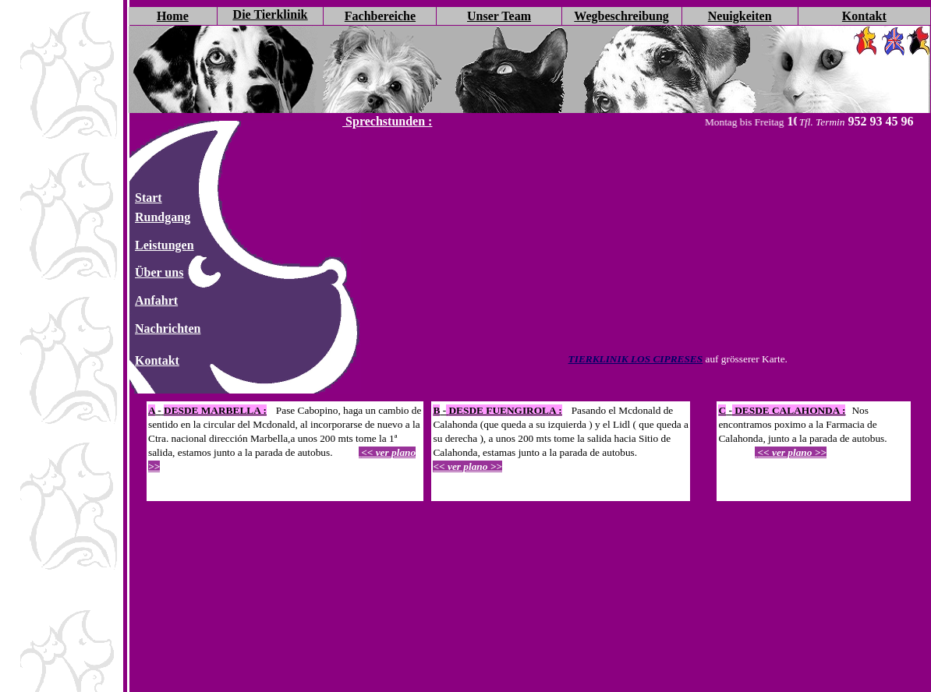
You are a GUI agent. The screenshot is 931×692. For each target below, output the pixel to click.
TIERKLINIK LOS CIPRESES (635, 359)
